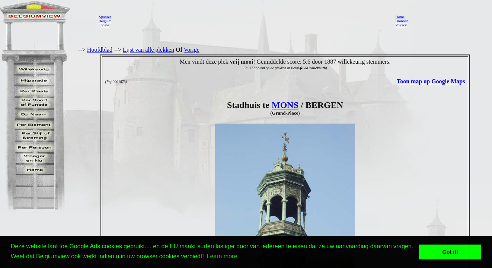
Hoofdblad (99, 50)
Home (399, 17)
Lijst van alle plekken (148, 50)
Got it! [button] (450, 252)
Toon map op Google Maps (431, 81)
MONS (285, 105)
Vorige (191, 50)
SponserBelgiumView (105, 21)
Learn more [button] (222, 256)
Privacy (401, 25)
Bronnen (401, 21)
